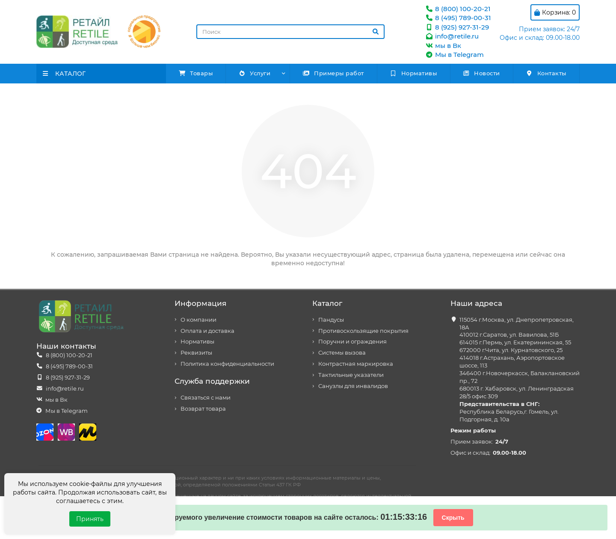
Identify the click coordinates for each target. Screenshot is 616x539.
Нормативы (413, 73)
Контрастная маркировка (355, 364)
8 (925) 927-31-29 (457, 27)
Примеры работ (333, 73)
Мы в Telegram (454, 54)
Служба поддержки (212, 381)
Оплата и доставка (207, 331)
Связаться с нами (206, 397)
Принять (90, 519)
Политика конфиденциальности (227, 364)
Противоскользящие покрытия (363, 331)
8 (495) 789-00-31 (458, 18)
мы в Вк (443, 45)
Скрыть (453, 517)
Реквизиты (196, 352)
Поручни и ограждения (352, 341)
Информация (200, 303)
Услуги (254, 73)
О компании (198, 320)
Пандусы (331, 320)
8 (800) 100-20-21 (458, 9)
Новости (481, 73)
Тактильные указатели (351, 375)
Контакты (546, 73)
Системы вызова (342, 352)
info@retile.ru (452, 36)
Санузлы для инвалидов (353, 386)
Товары (196, 73)
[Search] (290, 31)
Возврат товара (203, 409)
